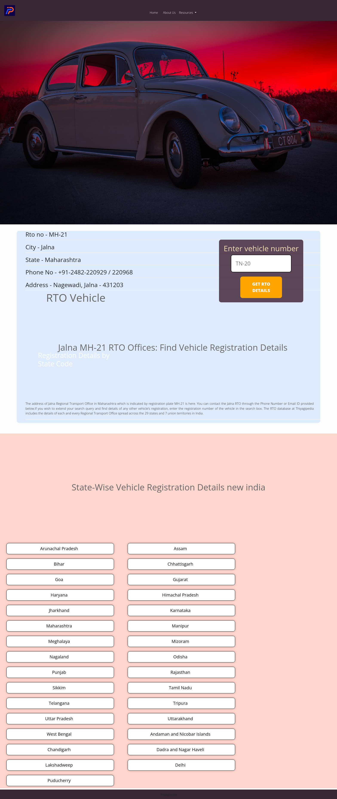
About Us (169, 13)
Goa (59, 579)
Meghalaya (59, 641)
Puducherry (59, 780)
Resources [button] (186, 13)
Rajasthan (180, 672)
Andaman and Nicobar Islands (180, 734)
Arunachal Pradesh (59, 548)
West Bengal (59, 734)
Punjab (59, 672)
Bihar (59, 564)
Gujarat (180, 579)
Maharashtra (59, 626)
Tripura (180, 703)
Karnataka (180, 610)
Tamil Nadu (180, 688)
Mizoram (180, 641)
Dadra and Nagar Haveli (180, 749)
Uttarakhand (180, 718)
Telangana (59, 703)
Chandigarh (59, 749)
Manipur (180, 626)
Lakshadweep (59, 765)
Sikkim (59, 688)
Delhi (180, 765)
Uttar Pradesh (59, 718)
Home (154, 13)
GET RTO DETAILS (261, 287)
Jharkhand (59, 610)
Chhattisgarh (180, 564)
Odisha (180, 657)
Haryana (59, 595)
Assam (180, 548)
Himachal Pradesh (180, 595)
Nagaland (59, 657)
